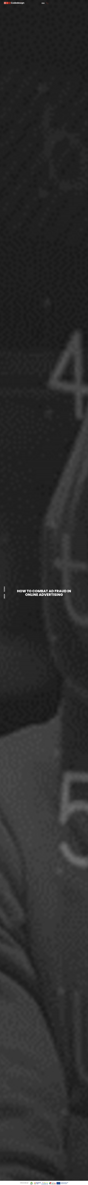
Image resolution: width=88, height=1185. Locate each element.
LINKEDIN (4, 596)
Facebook (4, 589)
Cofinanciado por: (24, 1183)
